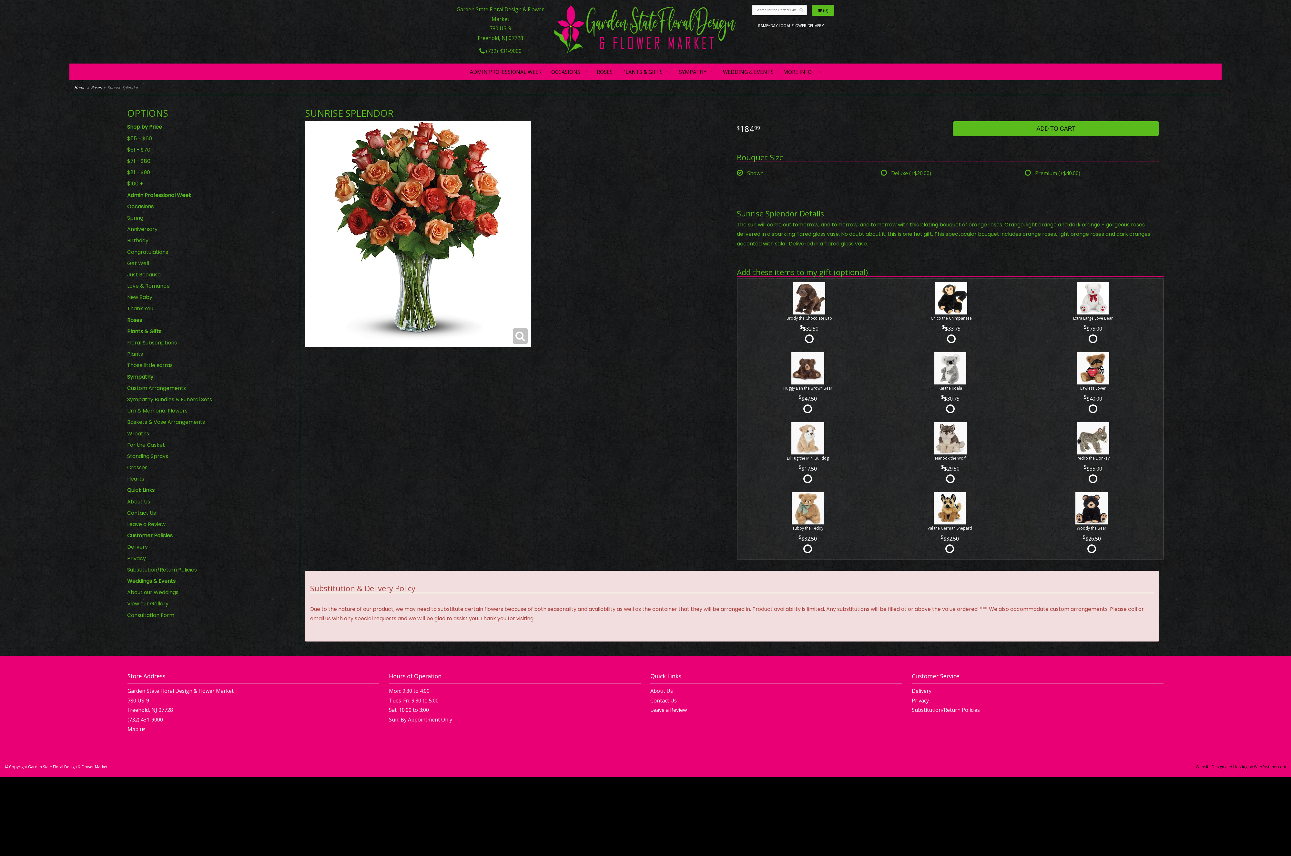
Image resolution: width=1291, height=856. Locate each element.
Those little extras (150, 365)
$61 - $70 (138, 150)
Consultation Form (150, 615)
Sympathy (692, 71)
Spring (135, 218)
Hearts (135, 479)
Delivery (137, 547)
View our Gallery (147, 603)
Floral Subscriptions (152, 342)
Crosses (137, 467)
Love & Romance (148, 286)
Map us (136, 729)
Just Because (144, 274)
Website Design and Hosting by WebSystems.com (1241, 767)
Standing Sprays (147, 456)
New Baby (139, 297)
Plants (135, 354)
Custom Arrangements (156, 388)
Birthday (137, 240)
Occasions (565, 71)
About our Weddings (152, 592)
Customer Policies (150, 535)
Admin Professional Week (506, 71)
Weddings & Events (151, 581)
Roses (605, 71)
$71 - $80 (138, 161)
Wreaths (138, 433)
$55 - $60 (139, 138)
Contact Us (141, 513)
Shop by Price (144, 127)
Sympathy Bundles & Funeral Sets (169, 399)
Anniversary (142, 229)
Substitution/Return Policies (162, 569)
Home (79, 87)
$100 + (135, 183)
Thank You (140, 308)
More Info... (799, 71)
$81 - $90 (138, 172)
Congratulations (147, 252)
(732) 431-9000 (500, 51)
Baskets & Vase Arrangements (166, 422)
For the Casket (146, 445)
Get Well (138, 263)
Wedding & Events (748, 71)
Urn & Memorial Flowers (157, 410)
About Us (138, 501)
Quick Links (141, 490)
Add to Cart (1055, 128)
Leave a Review (146, 524)
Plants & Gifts (642, 71)
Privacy (136, 558)
